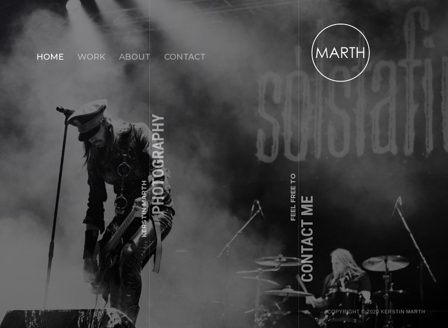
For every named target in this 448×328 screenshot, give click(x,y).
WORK (91, 57)
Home (50, 57)
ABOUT (134, 57)
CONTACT (185, 57)
